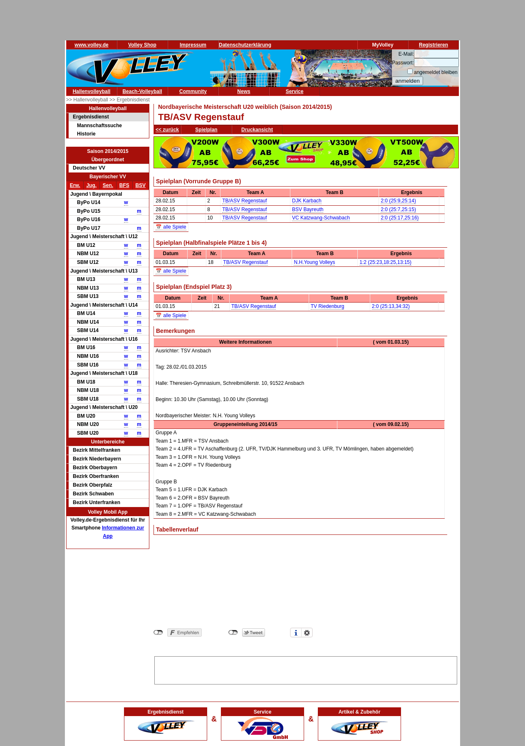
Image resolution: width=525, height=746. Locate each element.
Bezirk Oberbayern (95, 467)
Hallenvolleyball (92, 91)
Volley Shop (142, 45)
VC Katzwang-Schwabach (321, 218)
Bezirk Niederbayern (97, 459)
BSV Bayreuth (307, 209)
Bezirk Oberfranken (96, 476)
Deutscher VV (89, 168)
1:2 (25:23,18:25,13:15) (385, 262)
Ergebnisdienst (91, 117)
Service (295, 91)
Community (193, 91)
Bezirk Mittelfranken (96, 450)
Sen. (108, 185)
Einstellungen (307, 633)
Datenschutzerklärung (245, 45)
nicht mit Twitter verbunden (233, 632)
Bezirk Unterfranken (96, 502)
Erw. (75, 185)
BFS (124, 185)
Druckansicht (257, 130)
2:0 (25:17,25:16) (400, 218)
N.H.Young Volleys (314, 262)
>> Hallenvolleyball (87, 100)
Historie (86, 134)
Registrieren (433, 45)
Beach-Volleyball (142, 91)
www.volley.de (91, 45)
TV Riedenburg (327, 306)
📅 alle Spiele (171, 227)
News (243, 91)
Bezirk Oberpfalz (92, 485)
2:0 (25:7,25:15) (398, 209)
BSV (140, 185)
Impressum (193, 45)
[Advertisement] (305, 669)
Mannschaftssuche (99, 125)
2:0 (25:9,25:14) (398, 201)
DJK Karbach (307, 201)
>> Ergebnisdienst (129, 100)
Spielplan (206, 130)
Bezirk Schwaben (93, 494)
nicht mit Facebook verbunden (158, 632)
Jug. (91, 185)
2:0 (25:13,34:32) (391, 306)
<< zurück (167, 130)
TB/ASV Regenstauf (244, 201)
